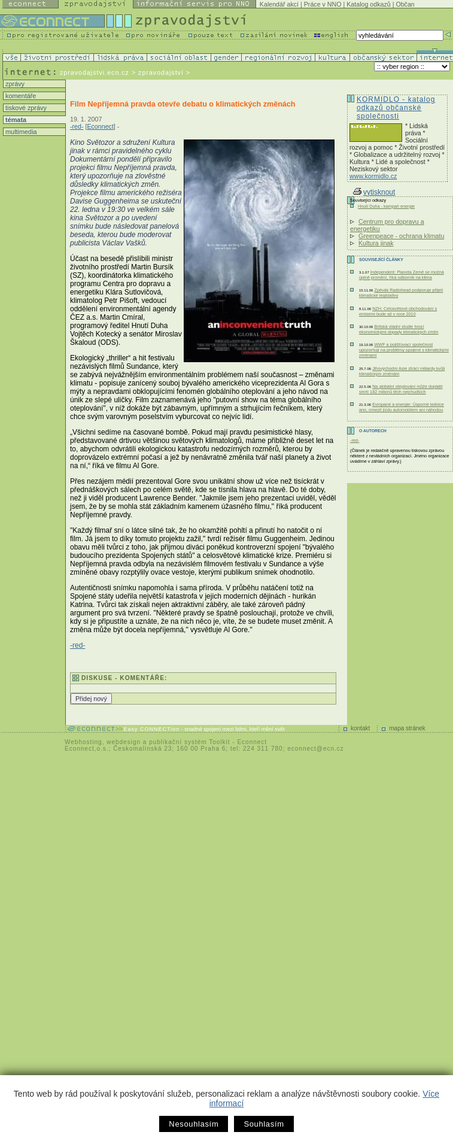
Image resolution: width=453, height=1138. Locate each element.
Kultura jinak (376, 243)
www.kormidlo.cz (373, 176)
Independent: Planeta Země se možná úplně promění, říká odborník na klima (401, 274)
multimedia (20, 131)
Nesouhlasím (193, 1123)
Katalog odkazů (368, 4)
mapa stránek (407, 728)
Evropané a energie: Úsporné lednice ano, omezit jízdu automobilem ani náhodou (401, 407)
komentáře (20, 95)
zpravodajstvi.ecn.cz (94, 72)
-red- (77, 126)
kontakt (360, 728)
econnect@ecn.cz (315, 748)
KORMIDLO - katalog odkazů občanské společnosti (396, 107)
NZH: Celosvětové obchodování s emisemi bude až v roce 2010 (398, 311)
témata (15, 119)
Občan (405, 4)
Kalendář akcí (279, 4)
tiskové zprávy (25, 107)
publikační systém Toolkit (189, 742)
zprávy (14, 83)
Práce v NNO (323, 4)
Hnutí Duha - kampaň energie (386, 206)
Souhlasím (264, 1123)
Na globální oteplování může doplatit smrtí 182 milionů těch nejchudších (400, 389)
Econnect (100, 126)
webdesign (124, 742)
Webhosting (83, 742)
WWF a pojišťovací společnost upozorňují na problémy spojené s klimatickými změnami (404, 350)
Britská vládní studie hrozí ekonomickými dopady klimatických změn (399, 329)
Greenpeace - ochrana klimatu (401, 235)
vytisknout (374, 192)
